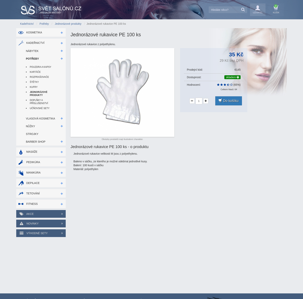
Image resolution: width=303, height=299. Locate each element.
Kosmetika (30, 32)
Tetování (29, 193)
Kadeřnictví (31, 43)
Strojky (32, 134)
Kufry (33, 87)
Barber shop (35, 141)
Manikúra (29, 172)
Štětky (34, 82)
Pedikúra (29, 162)
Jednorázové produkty (38, 94)
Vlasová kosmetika (40, 118)
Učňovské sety (39, 108)
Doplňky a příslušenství (39, 102)
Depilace (29, 183)
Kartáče (35, 72)
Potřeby (32, 58)
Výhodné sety (41, 233)
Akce (41, 213)
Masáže (27, 151)
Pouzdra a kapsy (40, 67)
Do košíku (228, 101)
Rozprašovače (39, 77)
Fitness (28, 204)
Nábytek (32, 51)
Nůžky (30, 126)
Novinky (41, 223)
